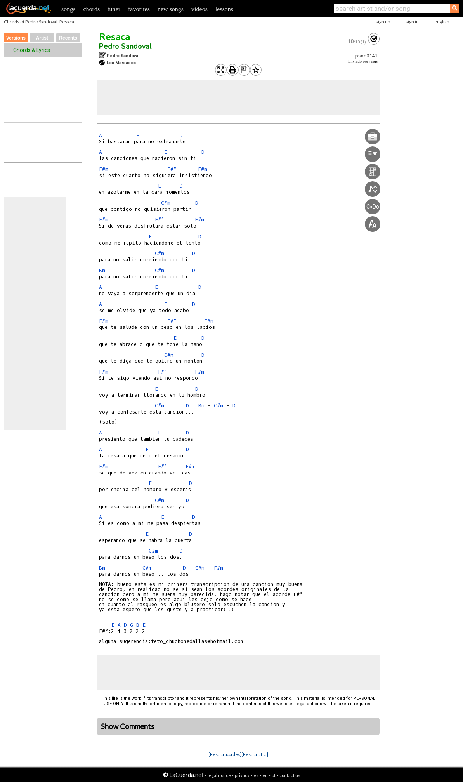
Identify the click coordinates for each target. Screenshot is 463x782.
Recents (68, 38)
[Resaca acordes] (224, 754)
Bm (102, 270)
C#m (165, 203)
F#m (103, 169)
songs (68, 9)
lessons (224, 9)
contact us (289, 775)
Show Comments (127, 726)
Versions (16, 38)
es (255, 775)
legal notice (219, 775)
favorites (139, 9)
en (265, 775)
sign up (383, 21)
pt (274, 775)
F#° (171, 169)
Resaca (114, 37)
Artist (42, 38)
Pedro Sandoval (125, 46)
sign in (412, 21)
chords (91, 9)
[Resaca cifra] (254, 754)
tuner (114, 9)
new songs (171, 9)
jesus (373, 61)
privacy (242, 775)
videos (199, 9)
